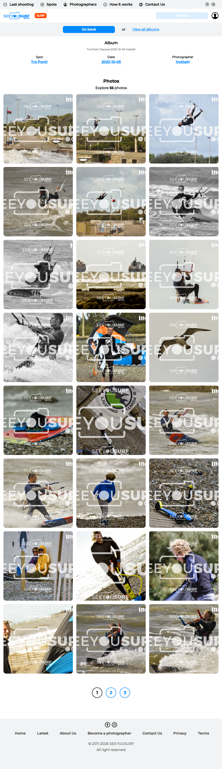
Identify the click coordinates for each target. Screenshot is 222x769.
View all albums (145, 29)
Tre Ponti (39, 62)
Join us (182, 15)
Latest (42, 733)
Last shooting (18, 4)
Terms (203, 733)
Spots (49, 4)
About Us (68, 733)
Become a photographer (109, 733)
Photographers (80, 4)
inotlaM (182, 62)
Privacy (179, 733)
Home (20, 733)
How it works (117, 4)
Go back (89, 29)
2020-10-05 (111, 62)
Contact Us (152, 4)
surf (40, 16)
